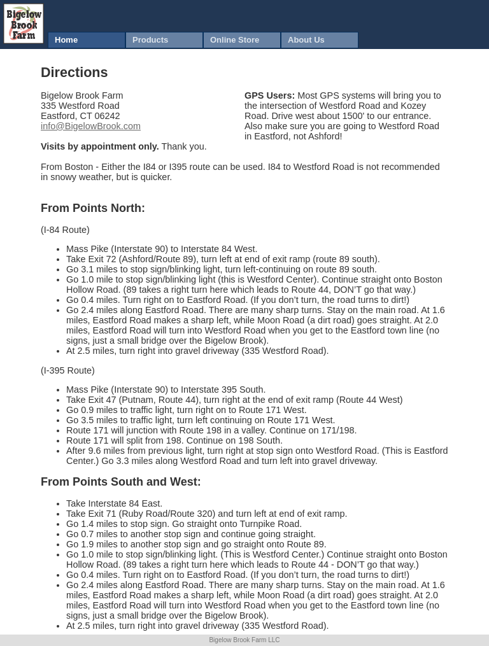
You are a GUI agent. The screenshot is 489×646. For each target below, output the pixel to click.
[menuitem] (86, 40)
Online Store (234, 40)
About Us (306, 40)
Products (150, 40)
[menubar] (203, 40)
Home (66, 40)
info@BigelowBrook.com (91, 126)
